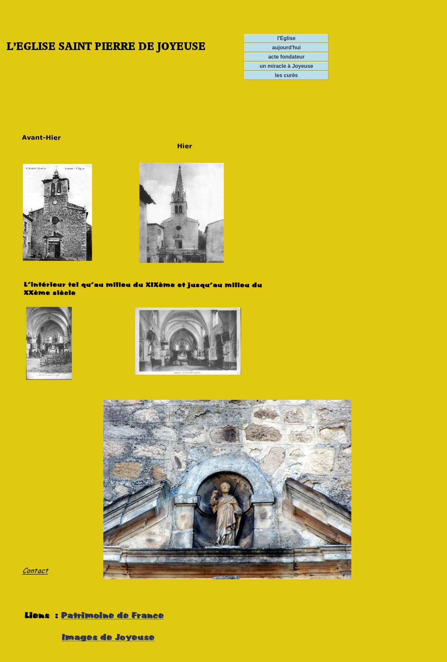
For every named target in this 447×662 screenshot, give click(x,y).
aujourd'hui (286, 47)
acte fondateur (286, 57)
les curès (286, 75)
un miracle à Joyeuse (286, 66)
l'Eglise (286, 38)
